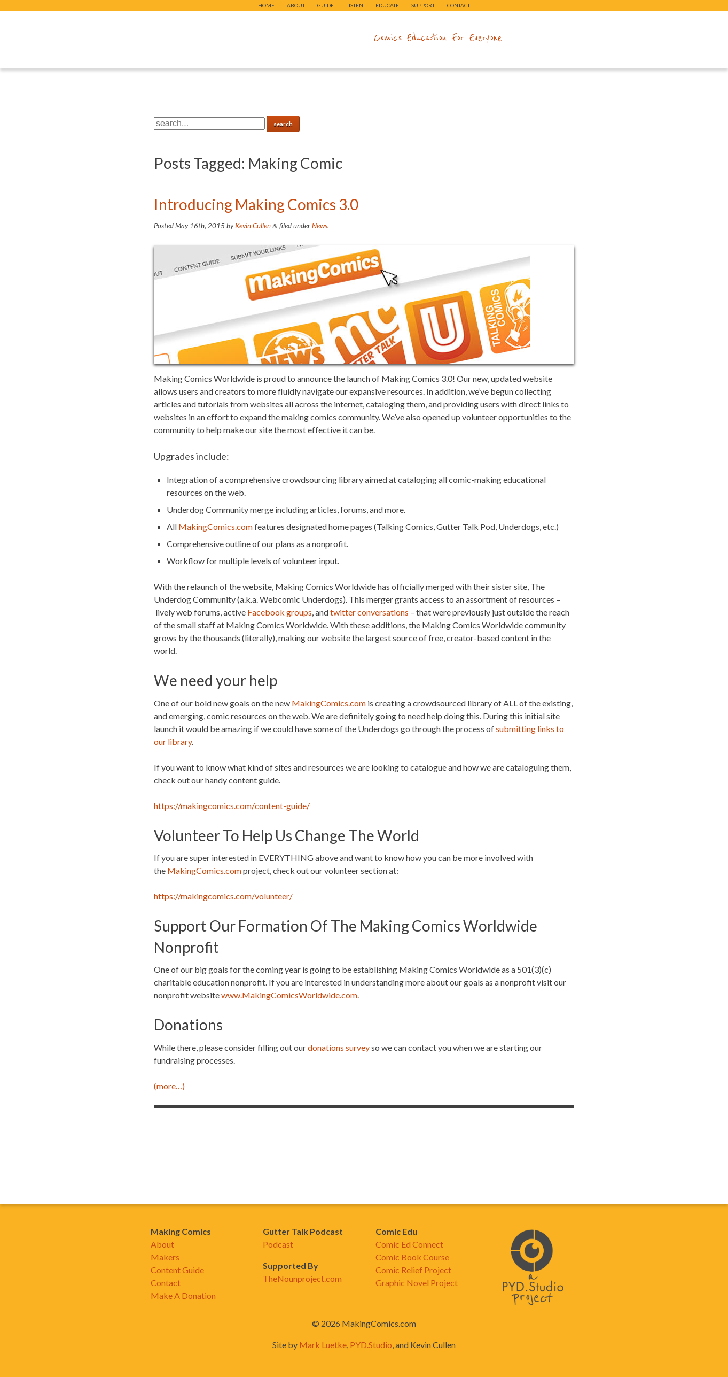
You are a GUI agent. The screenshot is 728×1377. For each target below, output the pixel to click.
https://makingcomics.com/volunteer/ (223, 896)
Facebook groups (279, 612)
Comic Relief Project (413, 1270)
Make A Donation (183, 1295)
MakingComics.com (215, 526)
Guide (325, 5)
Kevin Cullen (253, 225)
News (319, 225)
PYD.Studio (371, 1345)
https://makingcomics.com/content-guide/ (232, 806)
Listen (354, 5)
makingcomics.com (302, 38)
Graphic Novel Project (416, 1283)
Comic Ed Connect (409, 1244)
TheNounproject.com (302, 1278)
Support (423, 5)
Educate (387, 5)
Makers (165, 1257)
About (296, 5)
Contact (458, 5)
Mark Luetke (323, 1345)
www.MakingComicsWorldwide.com (289, 995)
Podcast (278, 1244)
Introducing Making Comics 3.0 (256, 204)
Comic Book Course (412, 1257)
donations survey (339, 1047)
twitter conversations (369, 612)
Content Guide (177, 1270)
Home (266, 5)
